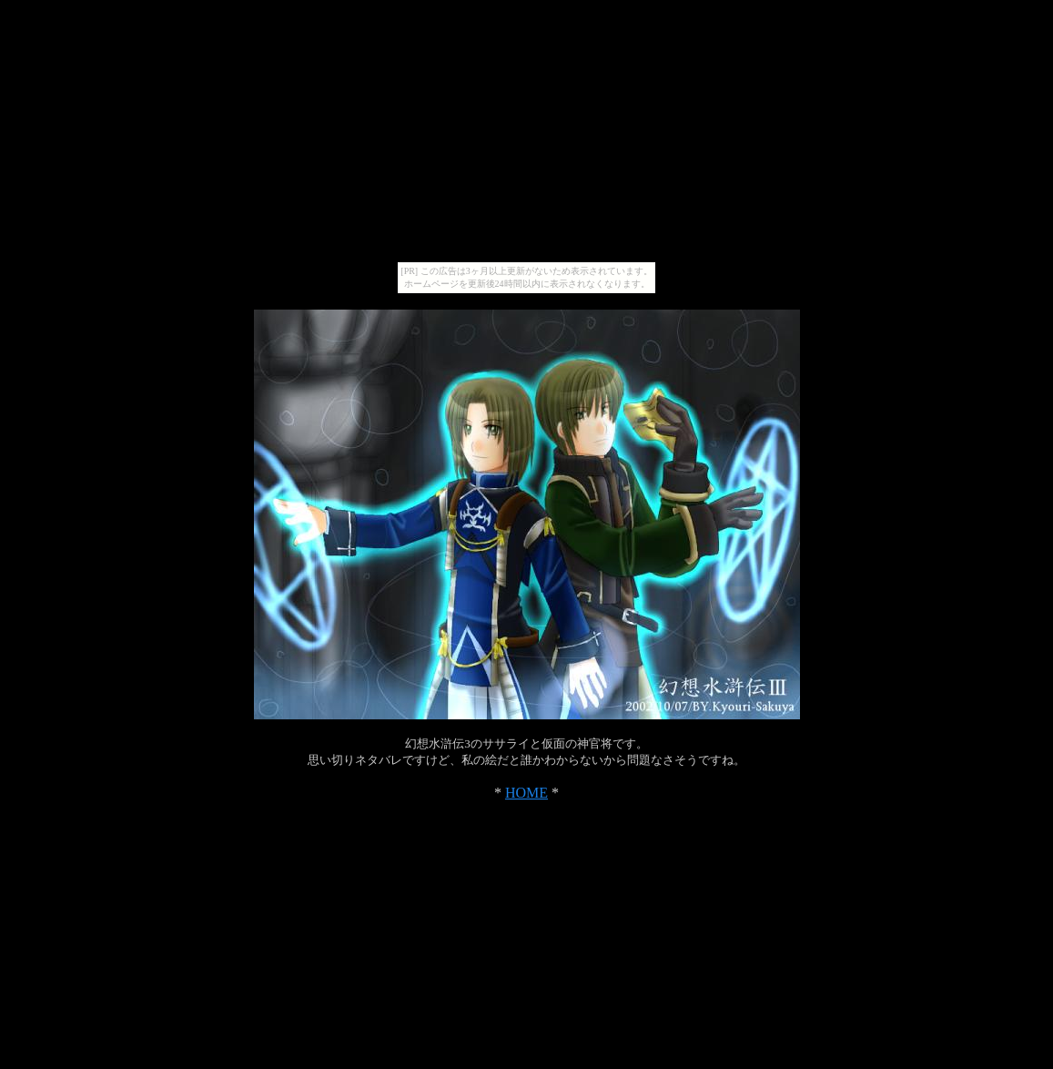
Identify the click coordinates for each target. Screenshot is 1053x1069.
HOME (526, 792)
